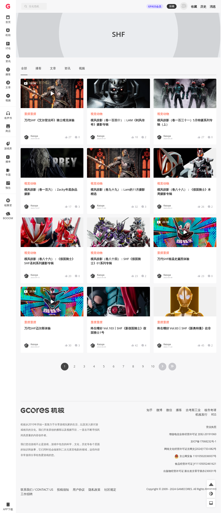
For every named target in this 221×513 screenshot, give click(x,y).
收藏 (194, 6)
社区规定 (110, 489)
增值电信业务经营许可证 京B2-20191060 (192, 434)
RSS (213, 414)
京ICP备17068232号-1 (204, 441)
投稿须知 (63, 489)
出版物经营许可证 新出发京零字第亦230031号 (189, 471)
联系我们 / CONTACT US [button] (37, 489)
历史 (203, 6)
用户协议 (79, 489)
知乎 (150, 410)
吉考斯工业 (193, 410)
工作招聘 (27, 494)
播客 (179, 410)
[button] (211, 484)
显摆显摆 (30, 114)
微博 (159, 410)
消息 (213, 6)
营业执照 (211, 427)
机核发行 (201, 414)
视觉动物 (97, 114)
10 (152, 366)
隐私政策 (94, 489)
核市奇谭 (210, 410)
